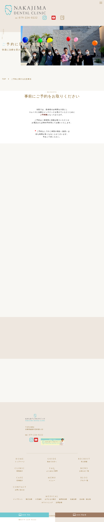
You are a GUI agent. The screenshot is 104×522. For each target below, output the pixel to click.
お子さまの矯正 (50, 499)
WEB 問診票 (79, 515)
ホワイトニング (47, 502)
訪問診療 (59, 502)
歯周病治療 (63, 499)
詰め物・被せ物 (85, 499)
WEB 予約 (24, 515)
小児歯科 (38, 499)
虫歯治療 (73, 499)
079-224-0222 (28, 17)
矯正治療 (29, 499)
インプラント (18, 499)
